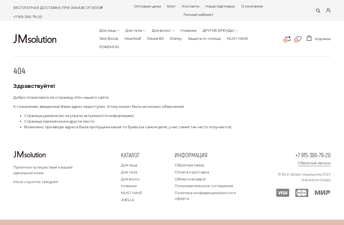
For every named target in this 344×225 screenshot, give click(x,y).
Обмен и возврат (190, 179)
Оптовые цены (147, 6)
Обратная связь (189, 165)
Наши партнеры (220, 6)
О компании (252, 6)
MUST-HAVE (131, 193)
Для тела (129, 172)
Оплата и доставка (192, 172)
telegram (50, 182)
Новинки (129, 186)
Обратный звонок (314, 163)
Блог (171, 6)
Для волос (130, 179)
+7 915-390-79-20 (27, 17)
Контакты (190, 6)
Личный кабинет (198, 14)
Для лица (129, 165)
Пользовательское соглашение (204, 186)
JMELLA (127, 200)
